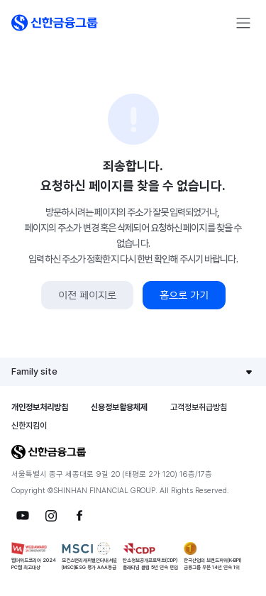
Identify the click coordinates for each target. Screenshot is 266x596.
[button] (54, 22)
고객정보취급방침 (198, 407)
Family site (34, 371)
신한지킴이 (29, 426)
